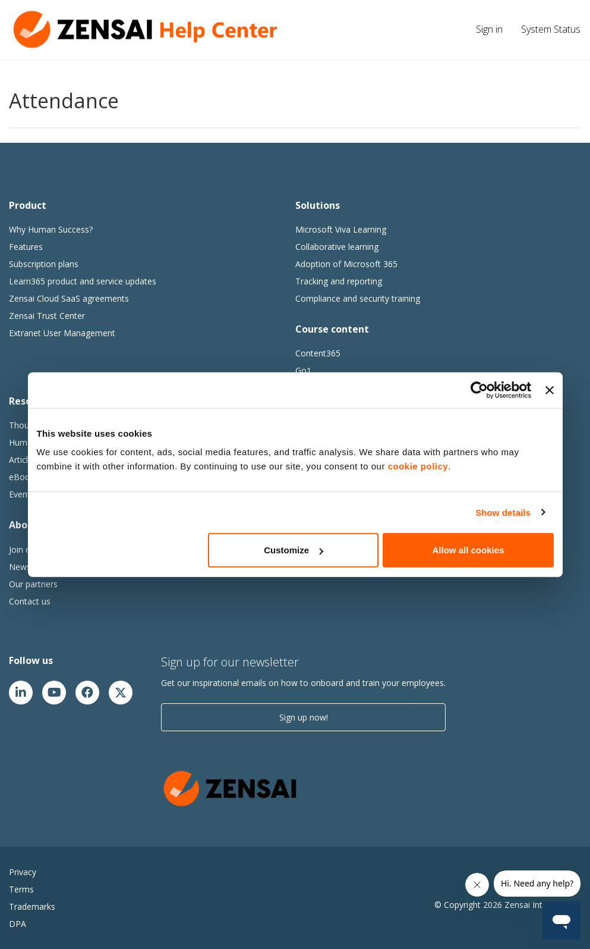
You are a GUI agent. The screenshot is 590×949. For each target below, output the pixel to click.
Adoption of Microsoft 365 (346, 264)
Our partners (33, 584)
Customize (293, 550)
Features (26, 246)
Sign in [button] (489, 29)
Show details (503, 512)
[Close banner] (549, 390)
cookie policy (418, 466)
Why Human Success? (51, 229)
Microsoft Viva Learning (340, 229)
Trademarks (32, 906)
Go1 (303, 370)
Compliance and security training (357, 298)
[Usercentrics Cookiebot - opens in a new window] (479, 390)
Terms (21, 889)
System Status (550, 29)
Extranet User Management (62, 333)
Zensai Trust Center (47, 315)
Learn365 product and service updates (82, 281)
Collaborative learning (336, 246)
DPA (17, 923)
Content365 (317, 353)
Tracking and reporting (338, 281)
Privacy (22, 872)
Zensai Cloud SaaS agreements (69, 298)
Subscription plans (43, 264)
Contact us (30, 601)
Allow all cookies (468, 550)
